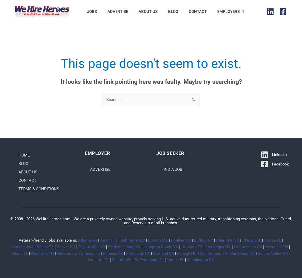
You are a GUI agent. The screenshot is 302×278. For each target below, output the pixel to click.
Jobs (92, 11)
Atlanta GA (87, 240)
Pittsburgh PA (138, 253)
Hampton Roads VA (161, 247)
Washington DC (200, 260)
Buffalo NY (203, 240)
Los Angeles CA (248, 247)
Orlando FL (90, 253)
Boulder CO (181, 240)
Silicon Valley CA (273, 253)
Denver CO (66, 247)
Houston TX (191, 247)
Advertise (117, 11)
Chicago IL (251, 240)
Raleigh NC (187, 253)
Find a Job (172, 169)
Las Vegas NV (218, 247)
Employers (230, 11)
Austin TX (108, 240)
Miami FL (20, 253)
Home (24, 155)
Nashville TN (42, 253)
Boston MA (158, 240)
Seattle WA (121, 260)
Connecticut (23, 247)
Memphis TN (276, 247)
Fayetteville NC (91, 247)
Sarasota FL (98, 260)
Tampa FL (175, 260)
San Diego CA (242, 253)
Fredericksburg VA (124, 247)
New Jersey (67, 253)
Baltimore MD (133, 240)
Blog (173, 11)
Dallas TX (45, 247)
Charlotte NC (227, 240)
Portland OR (163, 253)
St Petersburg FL (149, 260)
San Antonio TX (213, 253)
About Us (148, 11)
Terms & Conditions (38, 189)
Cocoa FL (272, 240)
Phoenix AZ (113, 253)
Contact (198, 11)
